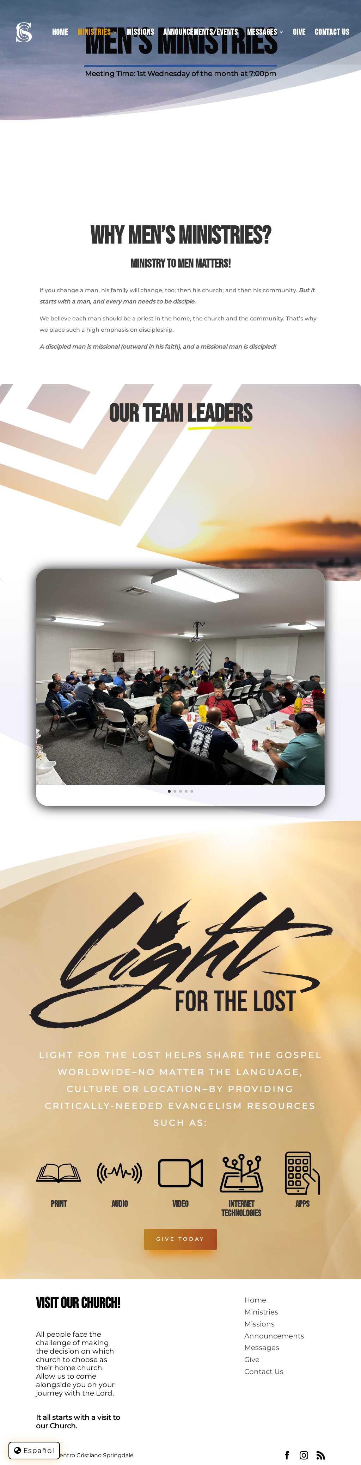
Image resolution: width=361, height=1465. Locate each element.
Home (60, 33)
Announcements (274, 1336)
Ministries (94, 33)
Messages (262, 33)
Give (299, 33)
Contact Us (332, 33)
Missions (140, 33)
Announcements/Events (200, 33)
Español (38, 1450)
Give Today (180, 1239)
